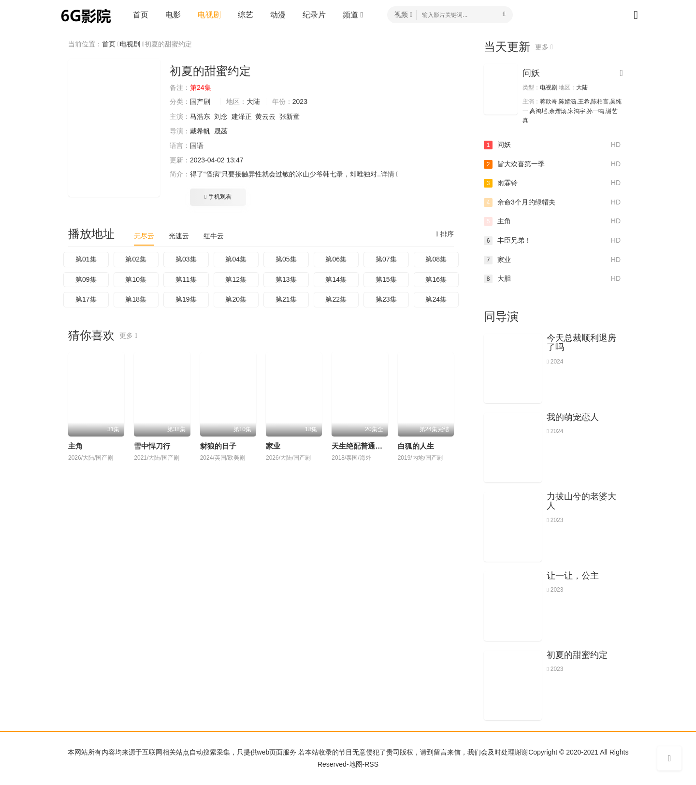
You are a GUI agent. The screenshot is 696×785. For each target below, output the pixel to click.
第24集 (436, 299)
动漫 (278, 15)
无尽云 (144, 236)
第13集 (286, 279)
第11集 (186, 279)
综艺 (245, 15)
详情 (390, 174)
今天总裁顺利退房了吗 (581, 342)
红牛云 (213, 236)
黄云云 (265, 116)
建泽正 (242, 116)
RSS (371, 764)
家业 (273, 446)
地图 (355, 764)
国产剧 (200, 101)
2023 (299, 101)
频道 (353, 15)
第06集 (336, 259)
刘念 (221, 116)
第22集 (336, 299)
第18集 (135, 299)
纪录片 (314, 15)
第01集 (86, 259)
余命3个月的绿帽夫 (552, 202)
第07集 (386, 259)
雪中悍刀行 (152, 446)
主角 (75, 446)
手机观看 (218, 196)
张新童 (289, 116)
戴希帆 (200, 131)
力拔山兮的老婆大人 (581, 501)
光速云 (179, 236)
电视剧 (209, 15)
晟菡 (221, 131)
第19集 (186, 299)
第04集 (235, 259)
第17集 (86, 299)
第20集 (235, 299)
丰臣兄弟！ (552, 241)
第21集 (286, 299)
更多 (128, 335)
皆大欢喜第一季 (552, 164)
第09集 (86, 279)
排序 (445, 234)
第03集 (186, 259)
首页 (140, 15)
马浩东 (200, 116)
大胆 (552, 279)
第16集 (436, 279)
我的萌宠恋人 (573, 417)
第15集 (386, 279)
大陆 (253, 101)
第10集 (135, 279)
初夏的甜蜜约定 (577, 655)
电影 (173, 15)
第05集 (286, 259)
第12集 (235, 279)
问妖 (531, 73)
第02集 (135, 259)
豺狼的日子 (218, 446)
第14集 (336, 279)
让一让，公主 (573, 576)
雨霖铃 (552, 183)
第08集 (436, 259)
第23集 (386, 299)
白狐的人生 (416, 446)
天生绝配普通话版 (361, 446)
